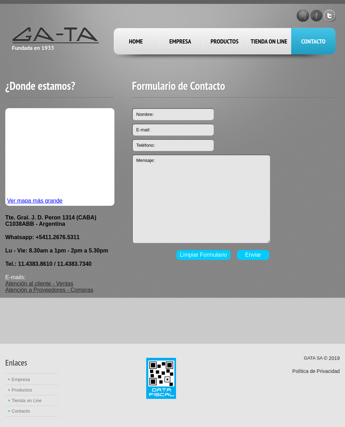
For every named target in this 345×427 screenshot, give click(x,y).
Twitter (330, 15)
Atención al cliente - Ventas (39, 284)
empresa (180, 41)
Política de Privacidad (316, 371)
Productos (22, 390)
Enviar (253, 255)
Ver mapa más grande (34, 201)
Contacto (313, 41)
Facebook (316, 15)
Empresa (21, 379)
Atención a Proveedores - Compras (49, 290)
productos (224, 41)
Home (136, 41)
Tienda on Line (269, 41)
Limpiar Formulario (203, 255)
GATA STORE (302, 15)
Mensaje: (201, 199)
